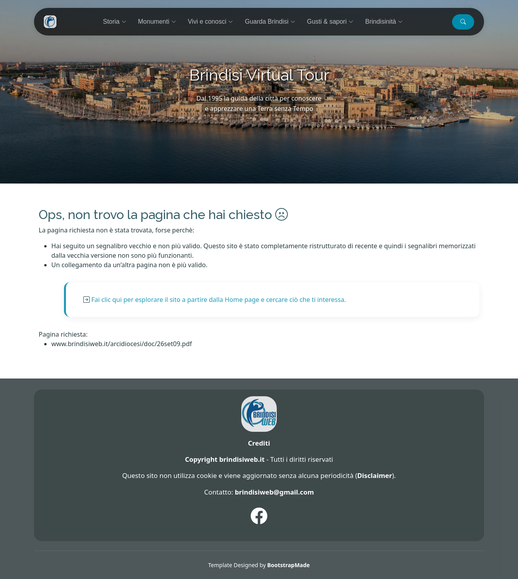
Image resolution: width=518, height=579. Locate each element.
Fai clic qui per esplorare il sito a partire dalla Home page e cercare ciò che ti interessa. (218, 299)
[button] (463, 22)
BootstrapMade (288, 565)
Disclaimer (374, 475)
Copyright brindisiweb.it (225, 459)
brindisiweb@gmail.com (274, 492)
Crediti (259, 443)
